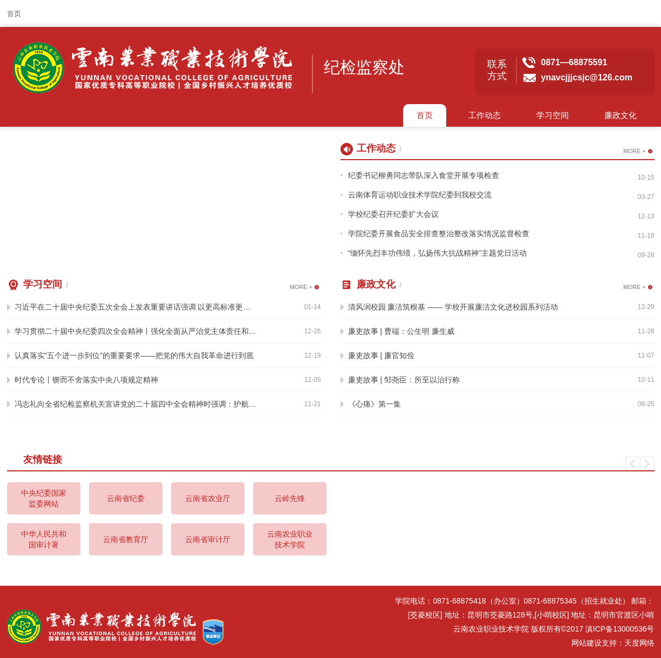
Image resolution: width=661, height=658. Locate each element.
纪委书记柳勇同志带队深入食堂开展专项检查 (423, 175)
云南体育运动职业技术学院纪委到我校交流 (420, 194)
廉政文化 (620, 115)
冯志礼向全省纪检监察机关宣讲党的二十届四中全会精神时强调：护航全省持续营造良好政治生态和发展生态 (136, 404)
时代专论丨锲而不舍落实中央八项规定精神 (86, 379)
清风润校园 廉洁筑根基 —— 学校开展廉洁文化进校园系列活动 (453, 307)
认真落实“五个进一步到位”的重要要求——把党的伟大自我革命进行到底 (134, 355)
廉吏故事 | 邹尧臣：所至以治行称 (404, 379)
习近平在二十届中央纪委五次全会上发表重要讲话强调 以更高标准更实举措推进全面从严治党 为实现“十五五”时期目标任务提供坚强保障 (136, 307)
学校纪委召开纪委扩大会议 (393, 214)
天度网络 (639, 643)
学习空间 (552, 115)
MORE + (634, 151)
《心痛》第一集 (374, 404)
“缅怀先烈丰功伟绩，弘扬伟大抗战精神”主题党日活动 (437, 253)
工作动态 (484, 115)
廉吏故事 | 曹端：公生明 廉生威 (401, 331)
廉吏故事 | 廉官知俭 (381, 355)
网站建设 (586, 643)
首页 (14, 14)
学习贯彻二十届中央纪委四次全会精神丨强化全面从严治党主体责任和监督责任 (136, 331)
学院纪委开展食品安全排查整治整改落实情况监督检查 (438, 233)
